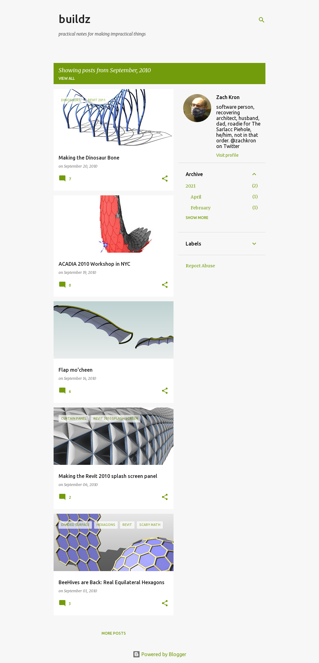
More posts (114, 633)
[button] (165, 179)
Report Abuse (200, 266)
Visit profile (227, 155)
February (201, 208)
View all (67, 78)
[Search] (261, 19)
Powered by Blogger (159, 654)
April (196, 197)
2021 (191, 186)
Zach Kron (228, 97)
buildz (74, 18)
